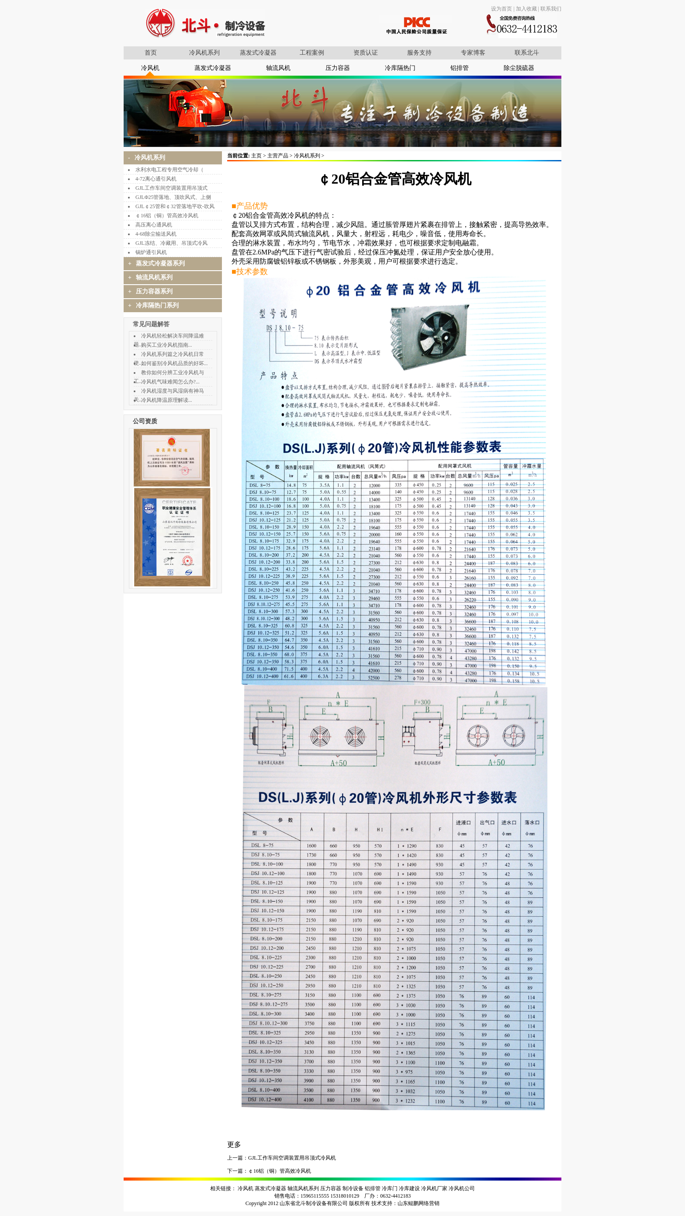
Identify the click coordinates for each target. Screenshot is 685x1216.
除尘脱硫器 (519, 68)
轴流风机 (278, 68)
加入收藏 (526, 9)
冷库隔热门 (400, 68)
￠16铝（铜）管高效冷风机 (166, 216)
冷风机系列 (204, 52)
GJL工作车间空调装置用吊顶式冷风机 (292, 1158)
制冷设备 (352, 1188)
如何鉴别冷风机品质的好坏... (174, 363)
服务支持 (419, 52)
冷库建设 (409, 1188)
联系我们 (550, 9)
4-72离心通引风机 (155, 179)
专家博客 (473, 52)
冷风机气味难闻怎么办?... (170, 382)
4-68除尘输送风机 (155, 234)
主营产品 (277, 156)
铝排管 (459, 68)
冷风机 (150, 68)
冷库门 (390, 1188)
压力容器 (337, 68)
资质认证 (365, 52)
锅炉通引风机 (151, 252)
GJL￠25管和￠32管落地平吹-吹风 (174, 206)
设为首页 (501, 9)
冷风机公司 (462, 1188)
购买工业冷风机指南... (166, 345)
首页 (151, 52)
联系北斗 (527, 52)
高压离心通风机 (153, 225)
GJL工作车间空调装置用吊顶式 (171, 188)
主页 (256, 156)
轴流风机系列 (303, 1188)
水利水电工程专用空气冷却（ (169, 170)
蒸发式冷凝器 (258, 52)
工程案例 (312, 52)
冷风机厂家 (434, 1188)
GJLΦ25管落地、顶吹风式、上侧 (173, 197)
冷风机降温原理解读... (166, 400)
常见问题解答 (151, 324)
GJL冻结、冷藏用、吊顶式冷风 (171, 243)
